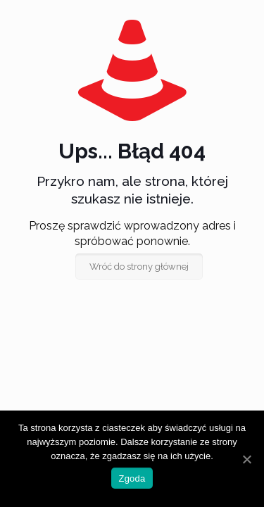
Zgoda (131, 478)
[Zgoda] (246, 459)
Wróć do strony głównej (139, 266)
